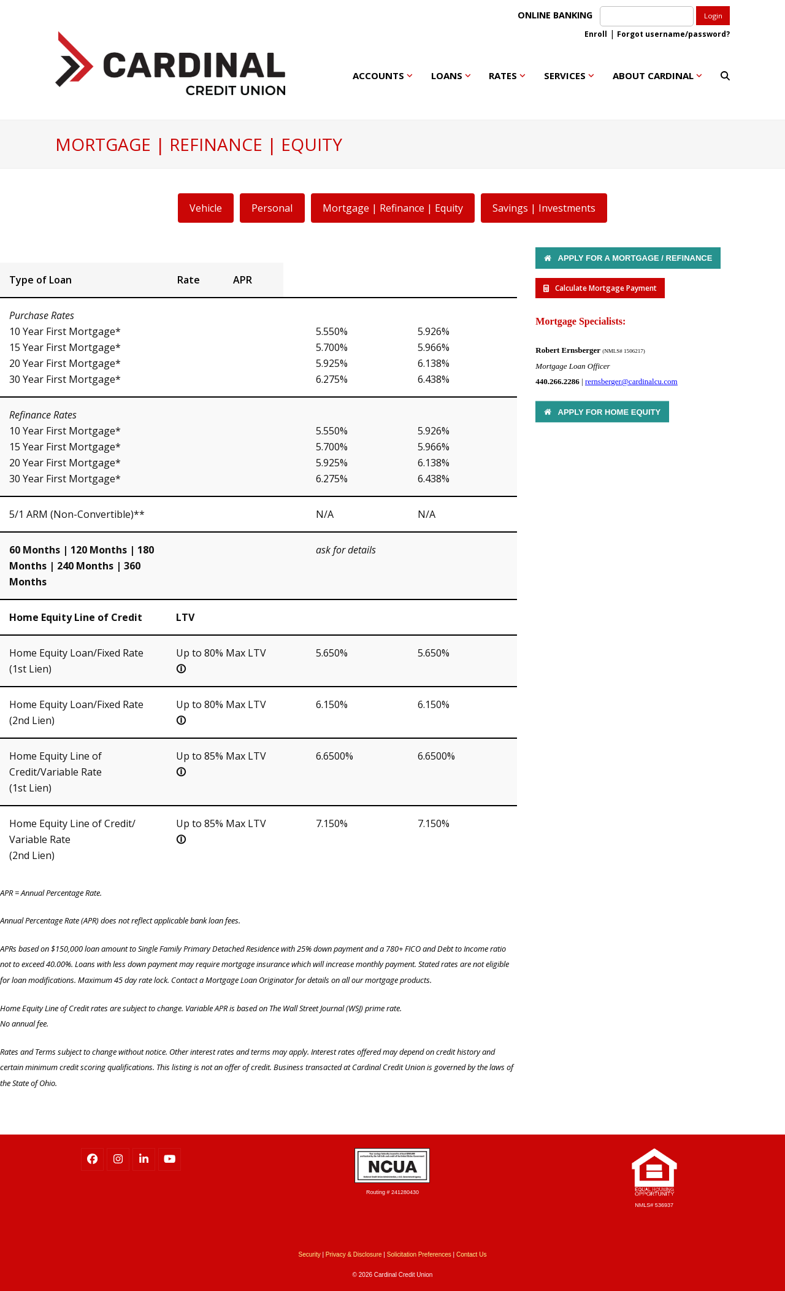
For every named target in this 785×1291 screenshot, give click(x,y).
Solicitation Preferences (419, 1254)
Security (310, 1254)
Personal (272, 208)
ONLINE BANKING (557, 15)
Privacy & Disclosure (354, 1254)
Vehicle (206, 208)
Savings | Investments (543, 208)
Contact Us (471, 1254)
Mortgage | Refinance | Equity (393, 208)
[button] (725, 75)
